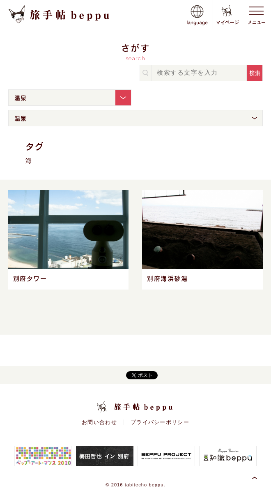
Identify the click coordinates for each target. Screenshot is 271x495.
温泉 (20, 97)
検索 (255, 72)
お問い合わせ (99, 422)
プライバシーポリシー (160, 422)
